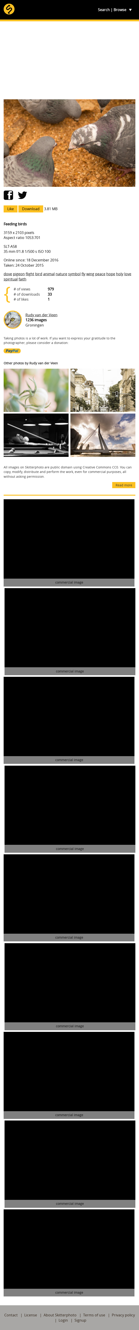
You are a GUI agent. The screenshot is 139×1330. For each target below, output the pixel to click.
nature (61, 273)
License (30, 1315)
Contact (11, 1315)
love (127, 273)
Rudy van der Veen (41, 314)
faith (22, 279)
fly (83, 273)
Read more (124, 485)
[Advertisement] (69, 60)
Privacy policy (123, 1315)
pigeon (19, 273)
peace (100, 273)
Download (31, 208)
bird (38, 273)
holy (119, 273)
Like (10, 208)
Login (63, 1320)
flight (30, 273)
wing (90, 273)
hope (110, 273)
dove (8, 273)
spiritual (11, 279)
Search (104, 9)
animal (49, 273)
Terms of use (94, 1315)
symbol (74, 273)
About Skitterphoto (60, 1315)
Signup (80, 1320)
